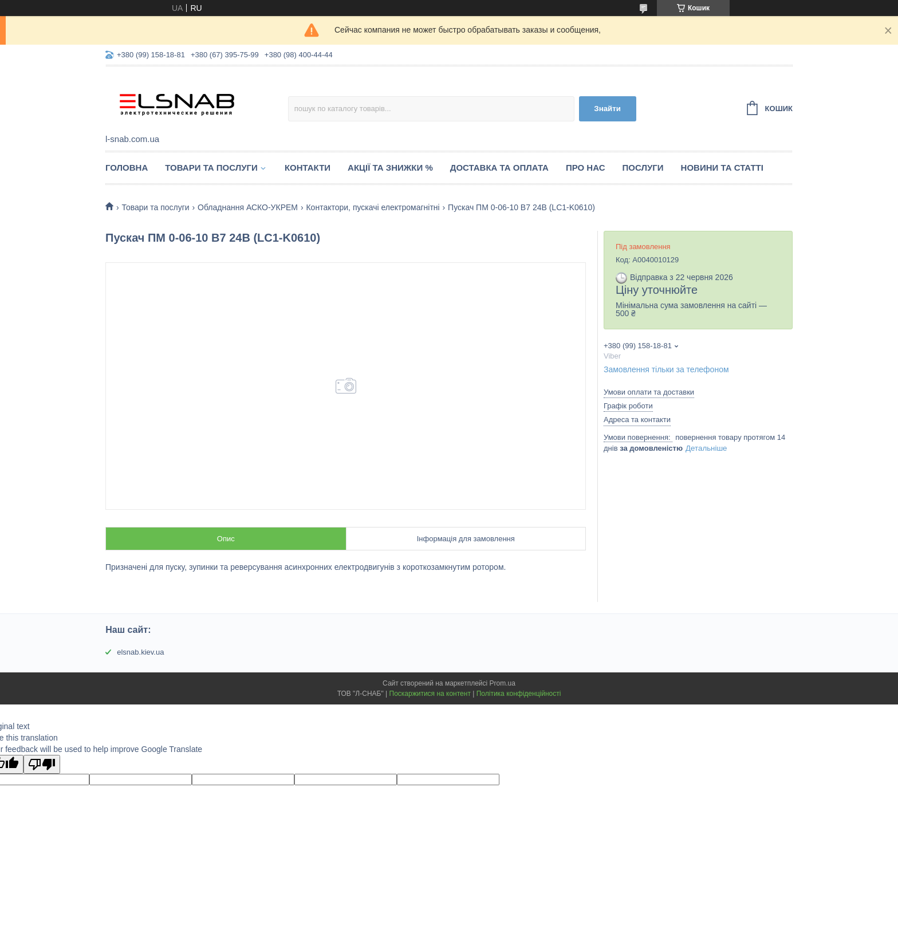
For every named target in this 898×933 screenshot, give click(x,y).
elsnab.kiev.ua (140, 652)
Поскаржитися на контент (430, 694)
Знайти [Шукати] (607, 108)
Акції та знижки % (390, 167)
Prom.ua (502, 683)
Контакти (307, 167)
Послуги (643, 167)
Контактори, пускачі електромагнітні (372, 207)
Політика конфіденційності (518, 694)
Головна (126, 167)
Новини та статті (722, 167)
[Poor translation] (41, 764)
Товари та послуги (211, 167)
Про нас (585, 167)
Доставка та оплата (499, 167)
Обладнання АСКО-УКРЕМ (248, 207)
